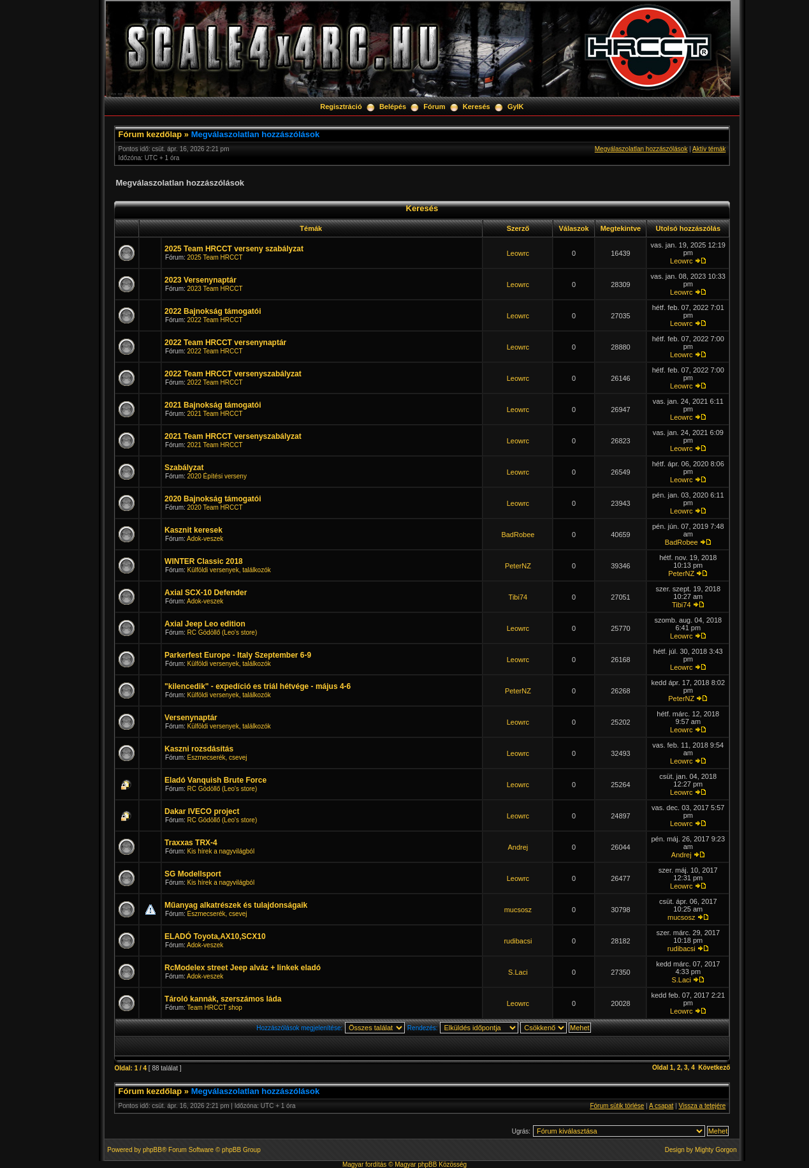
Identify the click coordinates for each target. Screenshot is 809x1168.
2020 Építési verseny (217, 476)
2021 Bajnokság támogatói (212, 405)
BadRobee (517, 534)
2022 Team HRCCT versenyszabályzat (233, 373)
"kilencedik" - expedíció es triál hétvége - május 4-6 (257, 686)
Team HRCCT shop (214, 1007)
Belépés (392, 106)
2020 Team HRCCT (215, 507)
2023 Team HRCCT (215, 288)
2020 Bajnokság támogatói (212, 498)
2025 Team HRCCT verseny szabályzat (233, 248)
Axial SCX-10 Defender (205, 592)
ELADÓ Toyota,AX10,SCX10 (214, 936)
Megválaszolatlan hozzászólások (255, 134)
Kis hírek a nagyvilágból (221, 851)
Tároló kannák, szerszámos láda (222, 998)
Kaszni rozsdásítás (198, 748)
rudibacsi (518, 941)
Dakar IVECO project (201, 811)
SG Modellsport (192, 873)
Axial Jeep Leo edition (204, 623)
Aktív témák (708, 148)
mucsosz (518, 909)
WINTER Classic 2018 (203, 561)
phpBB (152, 1149)
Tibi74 (518, 597)
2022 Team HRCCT (215, 319)
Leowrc (518, 253)
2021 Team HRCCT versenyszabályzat (233, 436)
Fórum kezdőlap (150, 134)
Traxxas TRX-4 (190, 842)
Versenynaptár (190, 717)
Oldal (660, 1067)
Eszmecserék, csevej (217, 757)
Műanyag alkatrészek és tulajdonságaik (235, 905)
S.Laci (518, 972)
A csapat (661, 1105)
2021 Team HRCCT (215, 413)
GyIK (515, 106)
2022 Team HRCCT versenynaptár (225, 342)
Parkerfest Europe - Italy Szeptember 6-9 (237, 655)
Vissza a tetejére (702, 1105)
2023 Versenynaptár (200, 280)
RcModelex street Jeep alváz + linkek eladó (242, 967)
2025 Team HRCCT (215, 257)
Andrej (517, 847)
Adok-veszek (205, 538)
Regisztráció (340, 106)
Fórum (434, 106)
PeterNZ (518, 566)
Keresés (476, 106)
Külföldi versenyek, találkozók (229, 569)
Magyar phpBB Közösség (431, 1164)
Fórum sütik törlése (617, 1105)
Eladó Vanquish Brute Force (215, 780)
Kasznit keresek (193, 530)
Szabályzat (183, 467)
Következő (714, 1067)
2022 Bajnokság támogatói (212, 311)
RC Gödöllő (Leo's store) (222, 632)
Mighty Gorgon (716, 1149)
